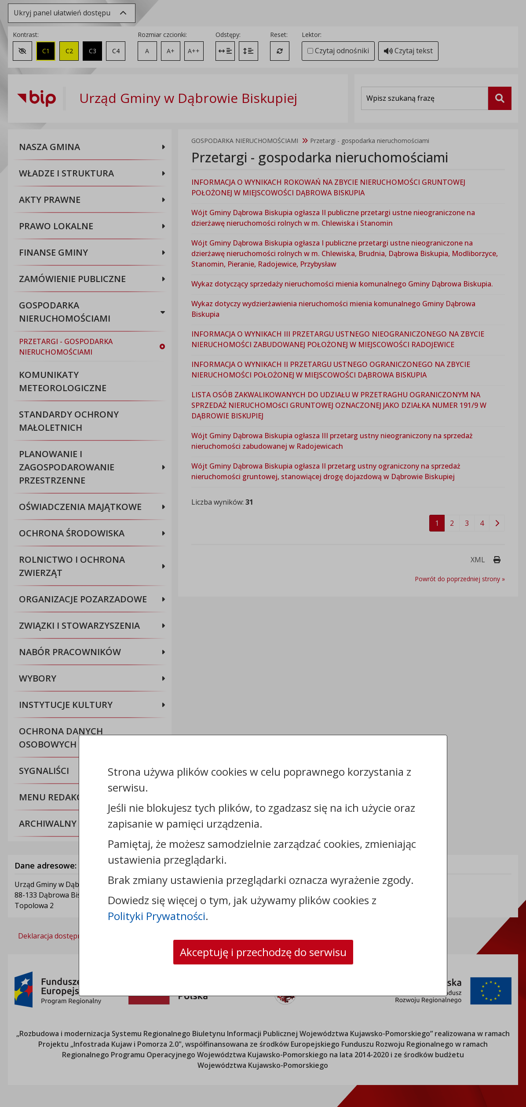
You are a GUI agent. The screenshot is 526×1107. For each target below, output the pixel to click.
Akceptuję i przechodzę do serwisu (263, 952)
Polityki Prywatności (156, 916)
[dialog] (263, 553)
